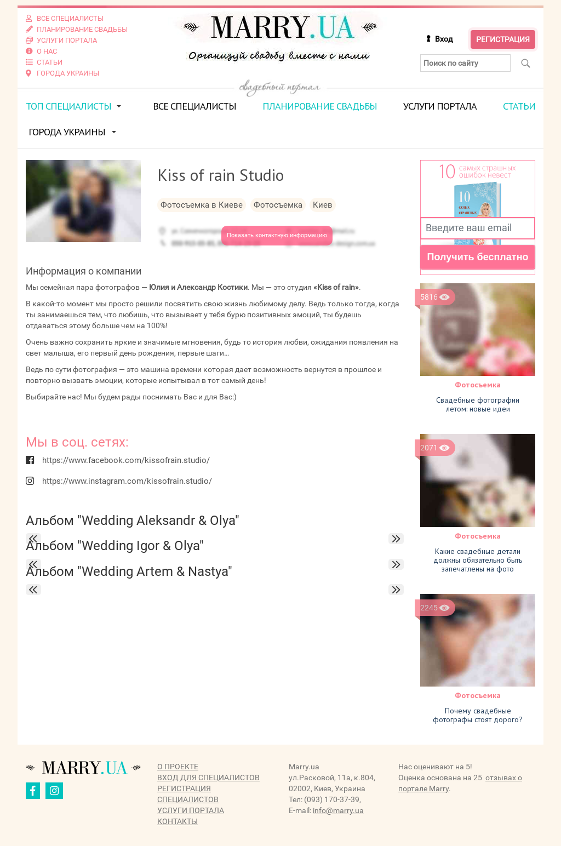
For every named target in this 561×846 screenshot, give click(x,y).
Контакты (177, 821)
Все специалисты (194, 106)
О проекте (177, 766)
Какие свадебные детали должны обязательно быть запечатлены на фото (477, 560)
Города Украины (66, 131)
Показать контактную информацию (277, 235)
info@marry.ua (338, 810)
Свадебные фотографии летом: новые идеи (477, 404)
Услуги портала (440, 106)
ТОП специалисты (68, 106)
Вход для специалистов (208, 777)
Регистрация (503, 39)
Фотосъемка (478, 385)
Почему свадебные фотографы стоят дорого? (478, 715)
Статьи (519, 106)
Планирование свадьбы (319, 106)
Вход (444, 39)
